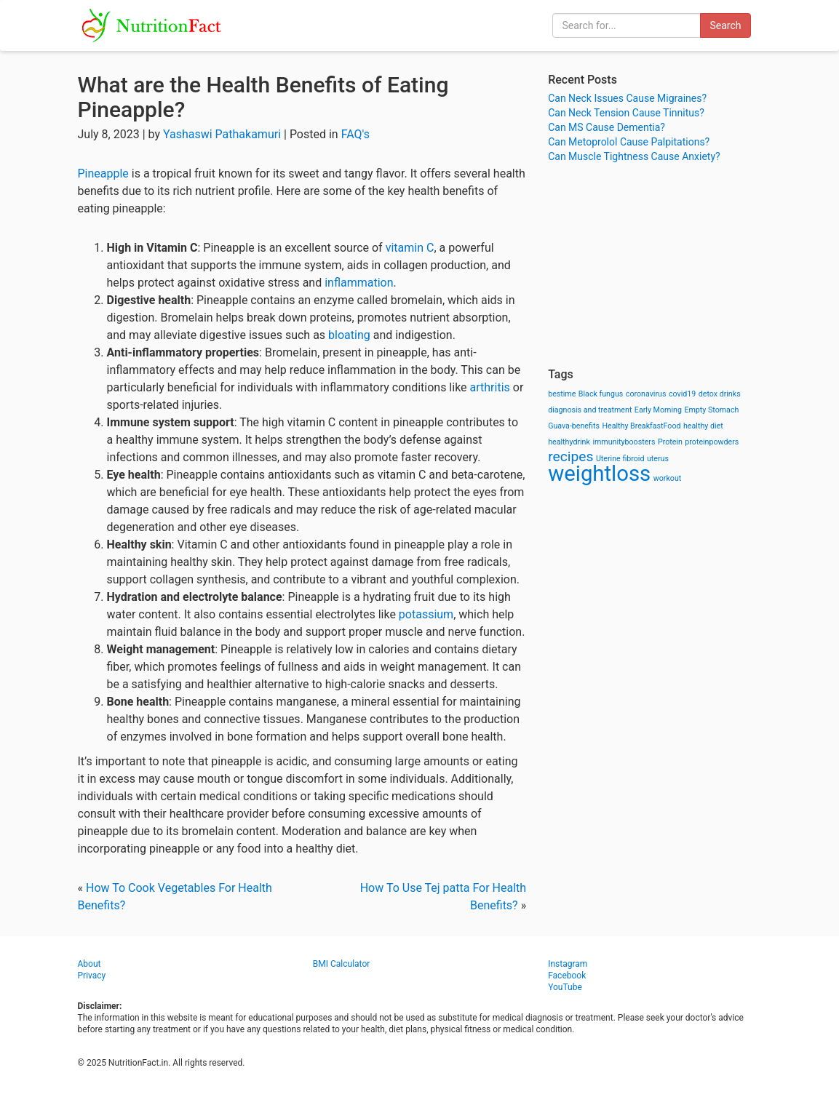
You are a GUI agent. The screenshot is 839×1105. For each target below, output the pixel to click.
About (89, 964)
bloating (349, 335)
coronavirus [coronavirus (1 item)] (646, 394)
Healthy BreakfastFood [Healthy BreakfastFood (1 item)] (641, 426)
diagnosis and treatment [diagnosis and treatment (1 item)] (590, 410)
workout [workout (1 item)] (667, 478)
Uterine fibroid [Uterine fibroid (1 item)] (620, 458)
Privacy (92, 975)
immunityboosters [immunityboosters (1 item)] (623, 442)
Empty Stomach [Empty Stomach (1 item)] (711, 410)
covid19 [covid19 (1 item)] (682, 394)
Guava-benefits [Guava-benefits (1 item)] (574, 426)
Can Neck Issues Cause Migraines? (627, 98)
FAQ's (355, 134)
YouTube (565, 987)
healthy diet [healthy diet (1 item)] (703, 426)
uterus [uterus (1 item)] (658, 458)
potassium (426, 614)
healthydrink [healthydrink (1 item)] (569, 442)
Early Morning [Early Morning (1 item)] (658, 410)
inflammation (359, 283)
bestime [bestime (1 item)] (562, 394)
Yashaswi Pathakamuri (222, 134)
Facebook (567, 975)
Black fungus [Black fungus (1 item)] (600, 394)
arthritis (490, 387)
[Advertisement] (654, 265)
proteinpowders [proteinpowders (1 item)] (712, 442)
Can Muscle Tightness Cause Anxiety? (634, 156)
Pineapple (103, 173)
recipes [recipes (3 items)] (570, 456)
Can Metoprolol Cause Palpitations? (628, 142)
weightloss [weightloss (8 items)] (599, 473)
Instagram (567, 964)
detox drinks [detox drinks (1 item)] (720, 394)
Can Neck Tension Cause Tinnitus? (626, 113)
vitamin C (410, 248)
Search (725, 25)
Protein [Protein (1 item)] (670, 442)
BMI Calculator (341, 964)
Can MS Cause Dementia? (606, 127)
